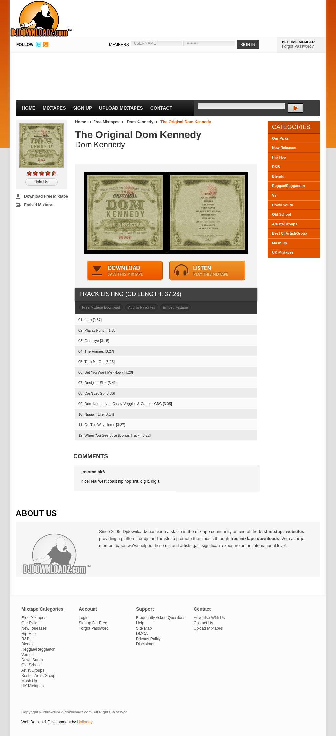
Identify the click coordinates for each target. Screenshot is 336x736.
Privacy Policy (148, 639)
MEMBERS (119, 44)
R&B (276, 167)
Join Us (41, 182)
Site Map (144, 628)
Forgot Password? (298, 46)
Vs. (275, 195)
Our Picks (280, 138)
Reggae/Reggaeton (288, 186)
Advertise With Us (209, 618)
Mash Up (279, 243)
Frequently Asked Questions (160, 618)
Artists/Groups (284, 224)
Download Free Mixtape (46, 196)
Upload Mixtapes (121, 108)
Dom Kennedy (140, 122)
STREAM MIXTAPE (207, 271)
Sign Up (82, 108)
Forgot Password (94, 628)
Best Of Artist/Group (289, 233)
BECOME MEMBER (298, 42)
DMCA (142, 633)
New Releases (284, 148)
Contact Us (203, 623)
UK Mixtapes (283, 252)
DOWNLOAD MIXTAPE (125, 271)
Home (28, 108)
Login (83, 618)
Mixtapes (54, 108)
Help (140, 623)
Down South (282, 205)
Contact (161, 108)
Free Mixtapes (106, 122)
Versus (27, 654)
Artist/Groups (32, 670)
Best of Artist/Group (38, 675)
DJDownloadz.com (41, 18)
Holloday (85, 722)
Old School (281, 214)
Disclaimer (145, 644)
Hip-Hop (279, 157)
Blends (278, 176)
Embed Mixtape (38, 205)
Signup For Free (93, 623)
